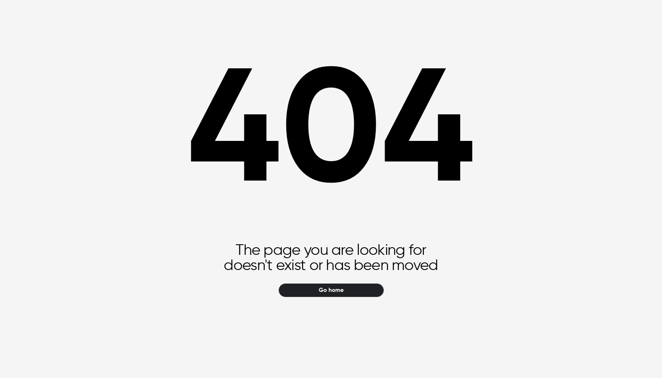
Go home (331, 290)
